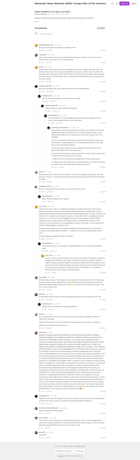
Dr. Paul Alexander (41, 14)
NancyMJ (42, 277)
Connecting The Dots (58, 127)
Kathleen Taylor (44, 86)
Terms (71, 446)
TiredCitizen (46, 96)
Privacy (66, 446)
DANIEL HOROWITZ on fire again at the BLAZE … (53, 12)
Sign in (134, 3)
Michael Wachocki (45, 45)
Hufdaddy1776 (44, 186)
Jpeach (41, 294)
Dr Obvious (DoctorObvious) (48, 408)
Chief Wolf (42, 332)
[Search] (112, 3)
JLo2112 (41, 206)
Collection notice (79, 446)
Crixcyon (42, 55)
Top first (101, 28)
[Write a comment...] (72, 36)
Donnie (41, 314)
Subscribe (124, 3)
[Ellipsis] (104, 44)
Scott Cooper (43, 418)
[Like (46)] (58, 14)
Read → (37, 22)
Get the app (79, 451)
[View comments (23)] (63, 14)
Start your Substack (63, 451)
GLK (40, 172)
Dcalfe (41, 67)
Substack (61, 456)
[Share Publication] (117, 3)
